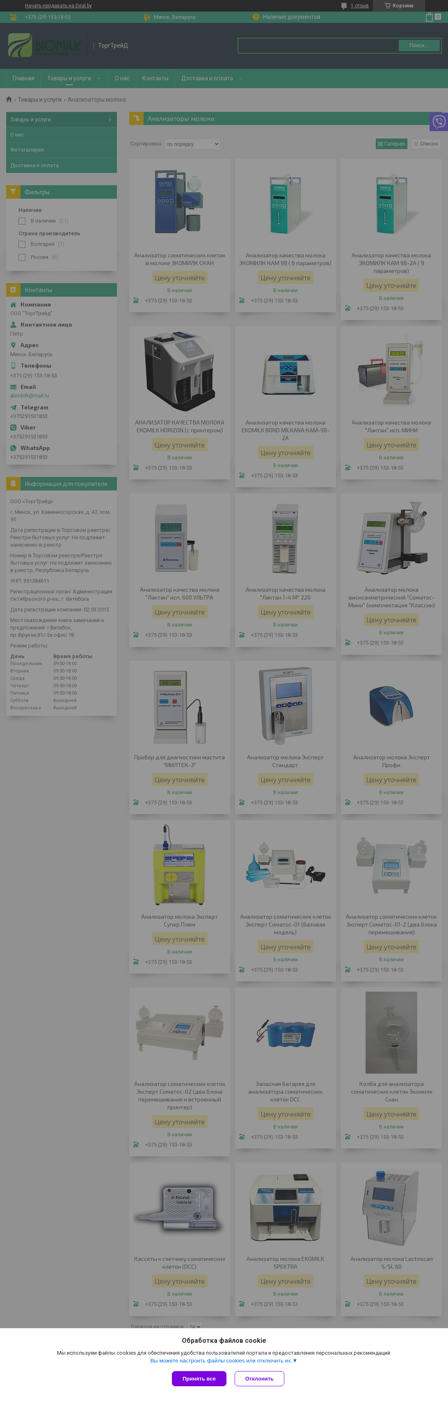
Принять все (199, 1379)
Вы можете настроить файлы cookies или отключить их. (221, 1361)
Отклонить (259, 1379)
